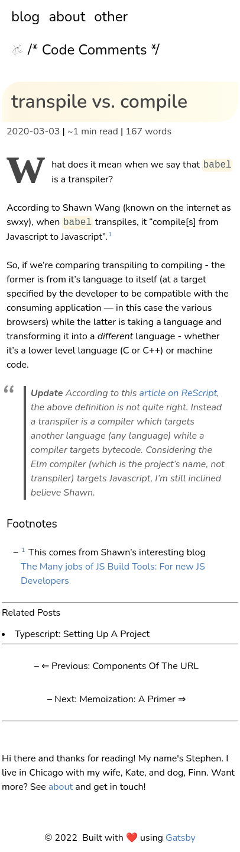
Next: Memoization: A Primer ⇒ (120, 699)
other (111, 16)
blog (25, 16)
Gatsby (181, 838)
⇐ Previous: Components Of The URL (120, 666)
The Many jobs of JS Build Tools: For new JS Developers (113, 573)
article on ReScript (178, 393)
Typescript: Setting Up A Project (82, 633)
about (66, 16)
